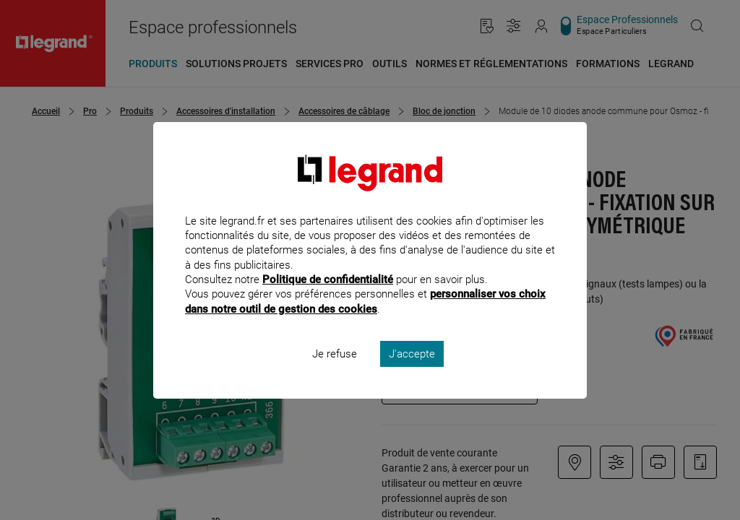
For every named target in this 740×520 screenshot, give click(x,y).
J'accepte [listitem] (412, 372)
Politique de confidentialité (327, 299)
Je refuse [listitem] (334, 372)
